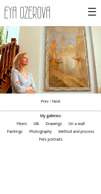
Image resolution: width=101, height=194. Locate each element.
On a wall (76, 123)
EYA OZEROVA (27, 13)
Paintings (15, 131)
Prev (44, 101)
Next (56, 101)
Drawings (54, 123)
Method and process (76, 131)
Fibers (21, 123)
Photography (40, 131)
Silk (36, 123)
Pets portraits (50, 139)
